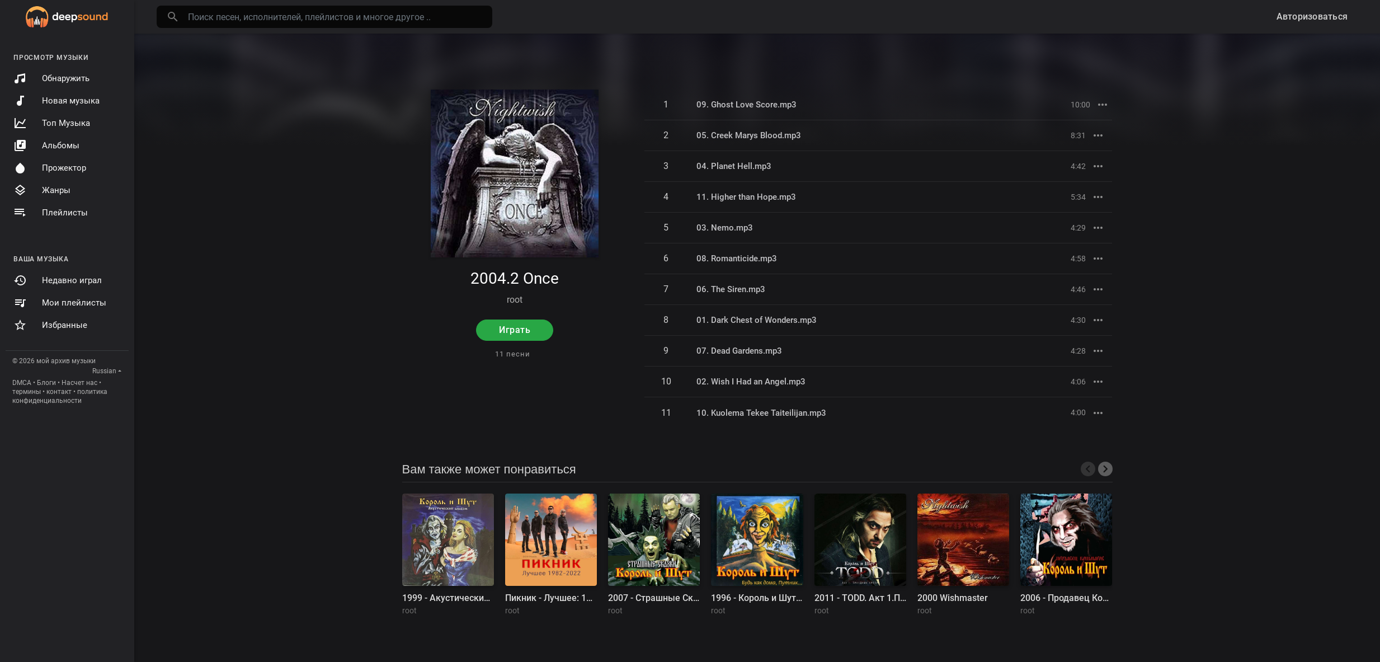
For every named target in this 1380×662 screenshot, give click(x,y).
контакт (59, 392)
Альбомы (46, 145)
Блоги (46, 383)
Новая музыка (56, 100)
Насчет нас (79, 383)
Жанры (41, 190)
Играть (514, 330)
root (514, 299)
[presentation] (1088, 469)
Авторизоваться (1312, 16)
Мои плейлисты (59, 302)
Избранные (50, 325)
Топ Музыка (51, 123)
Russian (104, 371)
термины (26, 392)
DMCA (21, 383)
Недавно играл (57, 280)
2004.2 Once (514, 278)
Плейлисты (50, 212)
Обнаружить (51, 78)
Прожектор (49, 168)
